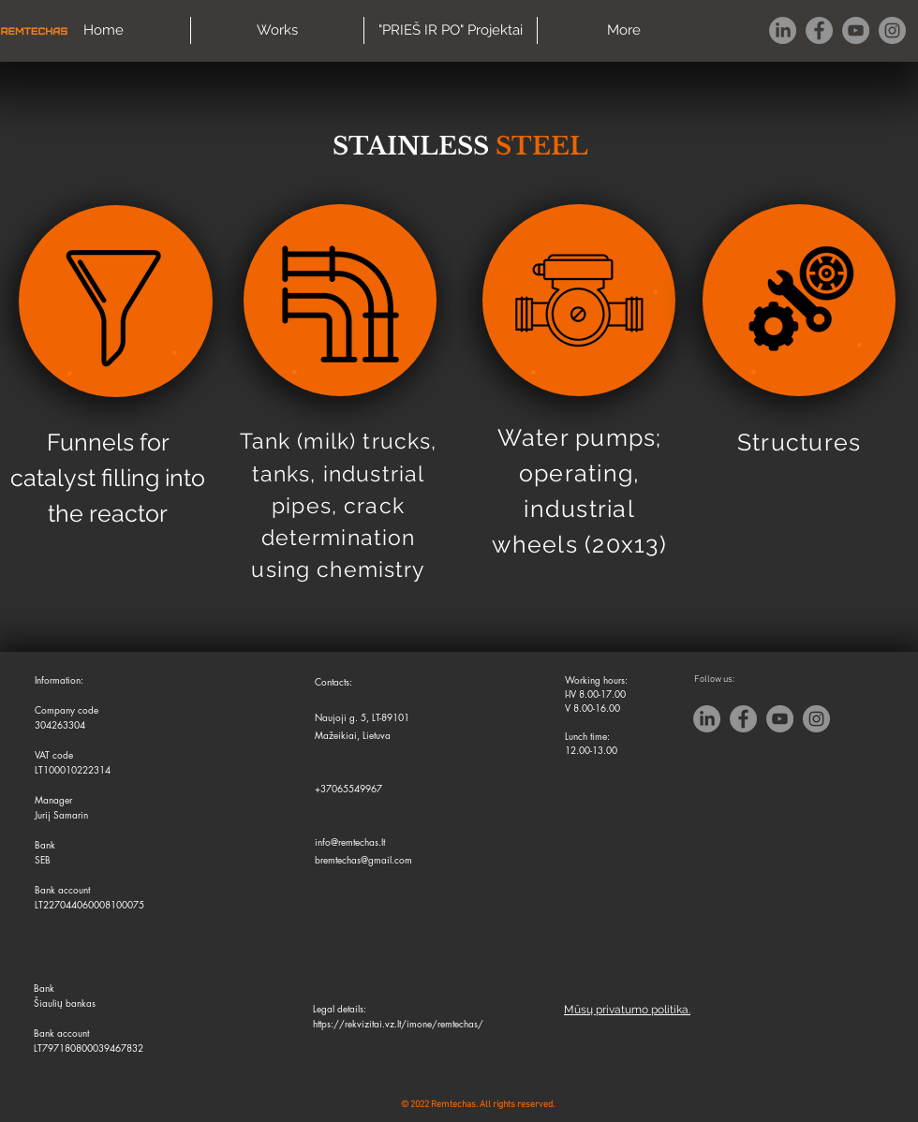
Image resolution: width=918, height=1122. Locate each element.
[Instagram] (892, 30)
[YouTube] (855, 30)
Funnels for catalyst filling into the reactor (107, 477)
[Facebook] (819, 30)
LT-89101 (390, 717)
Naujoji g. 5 (340, 717)
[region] (116, 301)
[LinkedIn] (782, 30)
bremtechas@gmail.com (363, 859)
